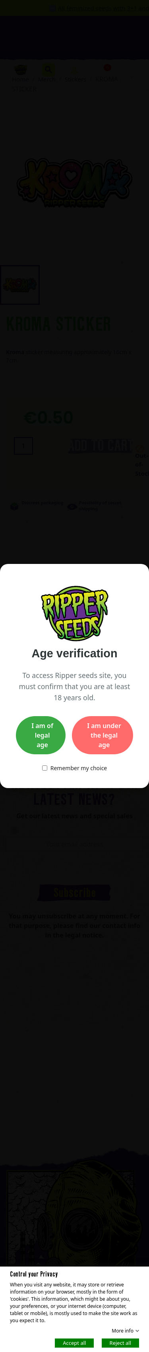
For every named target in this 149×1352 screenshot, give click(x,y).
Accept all (74, 1342)
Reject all (120, 1342)
